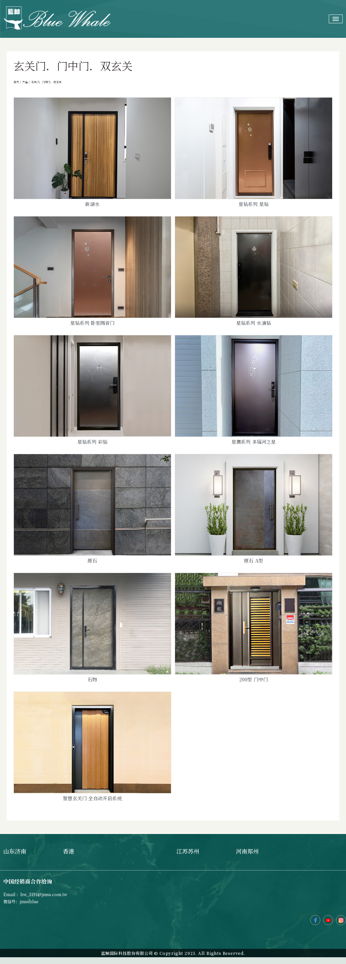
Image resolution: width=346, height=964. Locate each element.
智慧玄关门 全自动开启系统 (92, 798)
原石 (92, 560)
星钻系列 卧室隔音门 (92, 322)
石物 (92, 679)
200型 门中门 (253, 679)
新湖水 (92, 204)
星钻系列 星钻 (254, 204)
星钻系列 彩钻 (92, 441)
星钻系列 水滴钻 (253, 322)
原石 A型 (253, 560)
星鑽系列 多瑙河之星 (253, 441)
